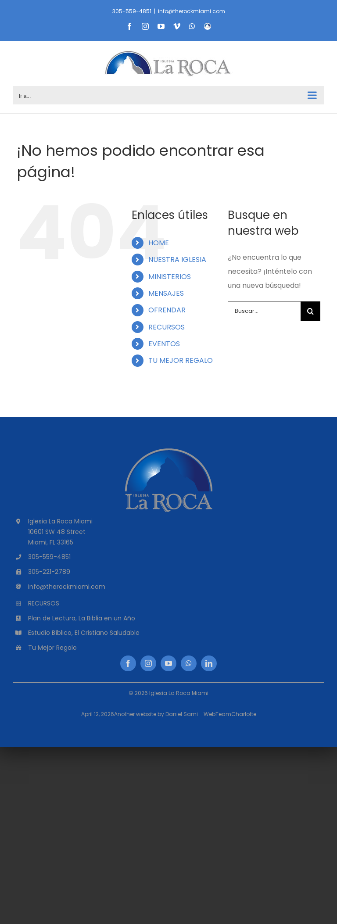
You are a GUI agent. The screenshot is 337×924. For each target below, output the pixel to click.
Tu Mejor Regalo (52, 647)
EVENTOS (164, 344)
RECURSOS (166, 327)
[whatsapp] (189, 663)
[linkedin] (209, 663)
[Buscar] (310, 311)
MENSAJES (166, 293)
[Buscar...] (264, 311)
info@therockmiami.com (191, 11)
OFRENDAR (167, 310)
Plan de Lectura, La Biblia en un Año (81, 618)
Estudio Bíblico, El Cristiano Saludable (84, 632)
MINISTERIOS (169, 277)
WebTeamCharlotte (230, 714)
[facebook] (128, 663)
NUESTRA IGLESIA (177, 259)
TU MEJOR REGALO (180, 360)
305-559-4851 (131, 11)
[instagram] (148, 663)
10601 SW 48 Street (57, 531)
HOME (158, 243)
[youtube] (168, 663)
